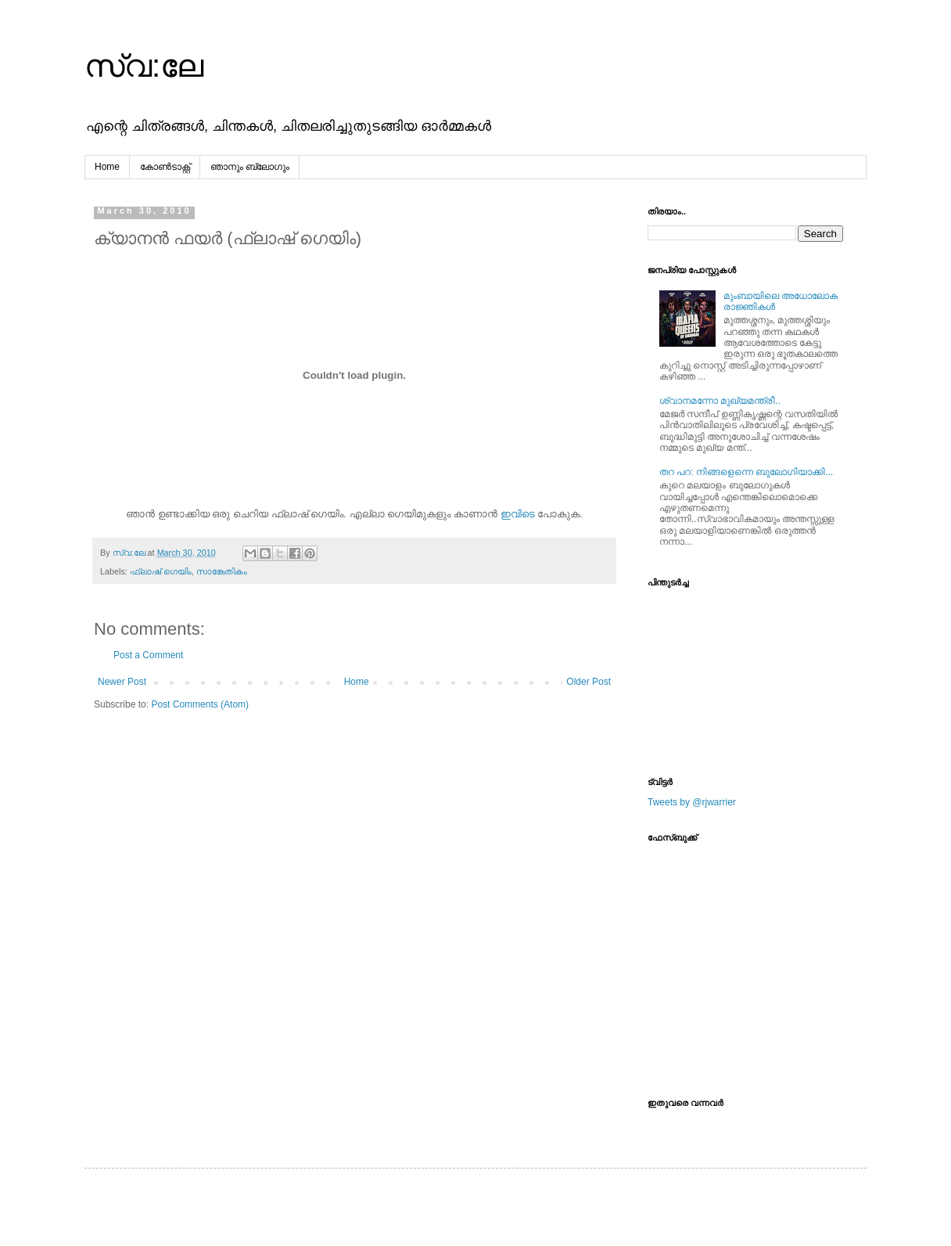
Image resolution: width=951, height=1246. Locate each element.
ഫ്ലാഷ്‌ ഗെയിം (161, 571)
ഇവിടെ (518, 514)
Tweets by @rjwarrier (692, 802)
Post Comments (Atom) (200, 704)
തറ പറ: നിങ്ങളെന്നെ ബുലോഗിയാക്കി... (746, 471)
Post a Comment (148, 655)
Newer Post (122, 681)
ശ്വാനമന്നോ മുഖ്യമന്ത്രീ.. (720, 400)
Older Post (588, 681)
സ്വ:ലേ (143, 66)
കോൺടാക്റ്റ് (165, 166)
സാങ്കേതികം (221, 571)
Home (107, 166)
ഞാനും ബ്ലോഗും (249, 166)
